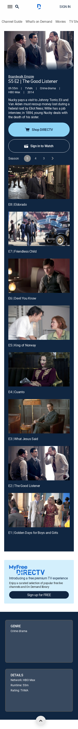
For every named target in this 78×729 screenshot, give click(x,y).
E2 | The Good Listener (24, 485)
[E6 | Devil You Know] (39, 276)
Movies (61, 21)
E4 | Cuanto (16, 392)
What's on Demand (39, 21)
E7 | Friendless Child (22, 251)
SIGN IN (65, 6)
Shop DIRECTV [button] (38, 129)
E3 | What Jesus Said (23, 439)
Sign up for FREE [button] (39, 595)
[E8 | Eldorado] (39, 182)
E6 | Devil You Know (22, 298)
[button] (9, 6)
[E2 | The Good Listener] (39, 463)
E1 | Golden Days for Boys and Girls (33, 532)
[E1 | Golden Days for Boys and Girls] (39, 510)
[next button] (52, 158)
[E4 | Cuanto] (39, 369)
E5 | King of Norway (22, 345)
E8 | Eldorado (17, 204)
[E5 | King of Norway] (39, 322)
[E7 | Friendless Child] (39, 229)
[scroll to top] (40, 721)
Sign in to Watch (38, 145)
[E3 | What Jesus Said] (39, 416)
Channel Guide (12, 21)
